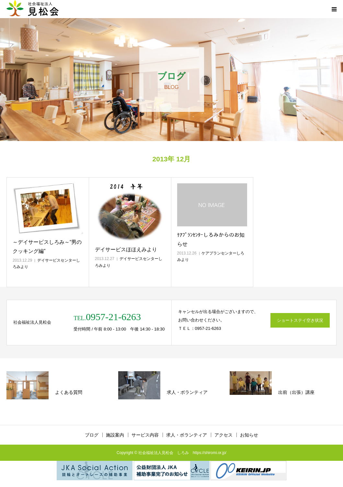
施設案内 (115, 435)
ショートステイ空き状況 (300, 320)
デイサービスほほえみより (126, 249)
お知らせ (249, 435)
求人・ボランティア (186, 435)
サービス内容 (145, 435)
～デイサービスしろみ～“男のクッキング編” (47, 246)
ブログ (91, 435)
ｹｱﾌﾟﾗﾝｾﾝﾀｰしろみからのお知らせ (211, 239)
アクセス (223, 435)
